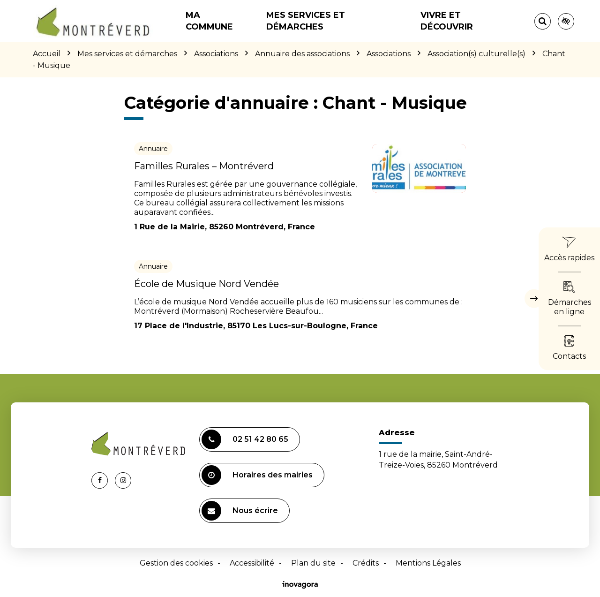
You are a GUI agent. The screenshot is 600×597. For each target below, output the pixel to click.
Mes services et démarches (305, 21)
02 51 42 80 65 (245, 439)
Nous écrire (240, 511)
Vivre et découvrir (446, 21)
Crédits (365, 563)
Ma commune (209, 21)
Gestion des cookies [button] (176, 563)
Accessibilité (252, 563)
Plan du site (313, 563)
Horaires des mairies (257, 475)
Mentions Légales (428, 563)
